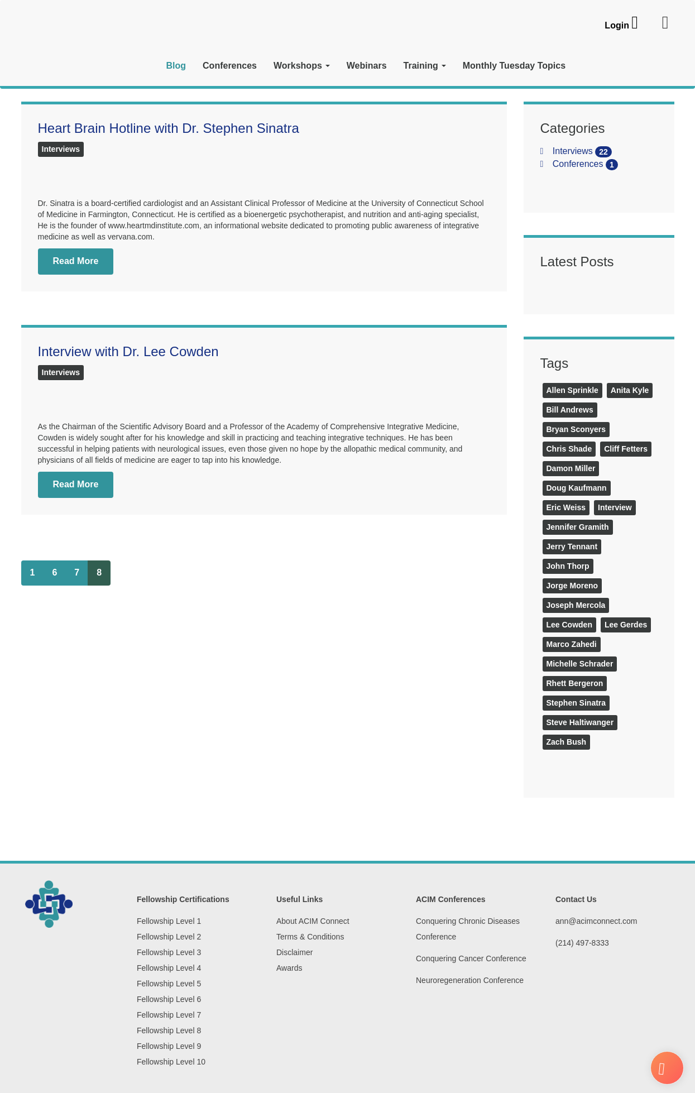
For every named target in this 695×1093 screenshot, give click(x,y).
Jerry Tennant (572, 546)
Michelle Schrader (580, 663)
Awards (289, 967)
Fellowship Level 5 (169, 983)
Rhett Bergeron (575, 683)
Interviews (61, 149)
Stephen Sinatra (576, 702)
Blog (176, 65)
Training (425, 65)
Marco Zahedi (572, 644)
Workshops (302, 65)
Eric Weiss (566, 507)
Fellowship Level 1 (169, 921)
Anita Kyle (630, 390)
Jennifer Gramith (578, 526)
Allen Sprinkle (572, 390)
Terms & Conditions (310, 936)
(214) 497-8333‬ (582, 942)
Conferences (230, 65)
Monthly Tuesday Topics (514, 65)
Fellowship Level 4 (169, 967)
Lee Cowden (569, 624)
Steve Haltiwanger (580, 722)
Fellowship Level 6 (169, 999)
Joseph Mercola (576, 605)
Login (617, 25)
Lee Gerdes (626, 624)
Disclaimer (294, 952)
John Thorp (568, 566)
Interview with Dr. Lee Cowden (128, 351)
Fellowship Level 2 (169, 936)
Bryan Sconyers (576, 429)
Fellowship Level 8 (169, 1030)
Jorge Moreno (572, 585)
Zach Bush (567, 741)
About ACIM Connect (312, 921)
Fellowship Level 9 (169, 1046)
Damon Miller (571, 468)
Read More (76, 261)
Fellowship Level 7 (169, 1014)
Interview (615, 507)
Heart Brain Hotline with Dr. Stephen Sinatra (168, 128)
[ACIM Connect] (85, 48)
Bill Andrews (570, 409)
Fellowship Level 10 (171, 1061)
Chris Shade (569, 448)
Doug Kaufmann (577, 487)
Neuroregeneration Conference (470, 980)
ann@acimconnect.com (596, 921)
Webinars (367, 65)
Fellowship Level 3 (169, 952)
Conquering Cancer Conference (471, 958)
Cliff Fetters (626, 448)
